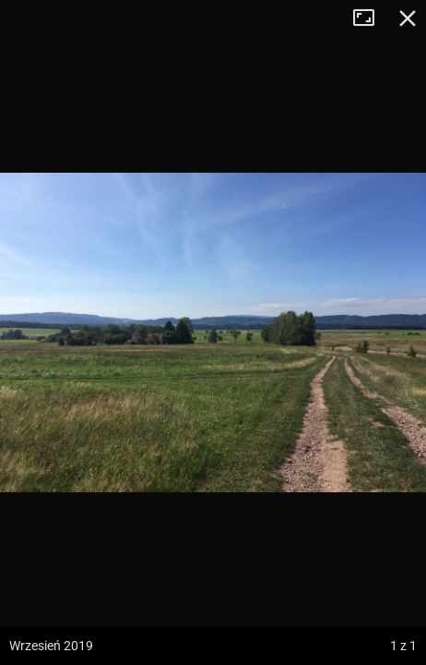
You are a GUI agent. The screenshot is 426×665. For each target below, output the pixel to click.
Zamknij (407, 18)
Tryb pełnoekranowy (370, 18)
